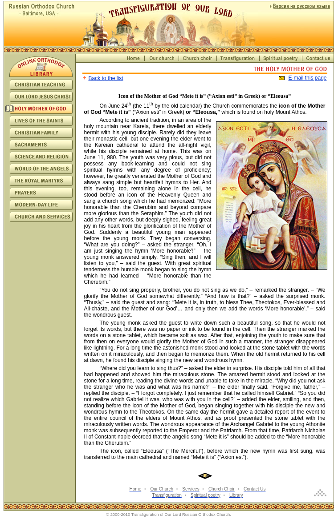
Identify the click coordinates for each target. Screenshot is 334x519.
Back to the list (106, 78)
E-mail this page (307, 78)
